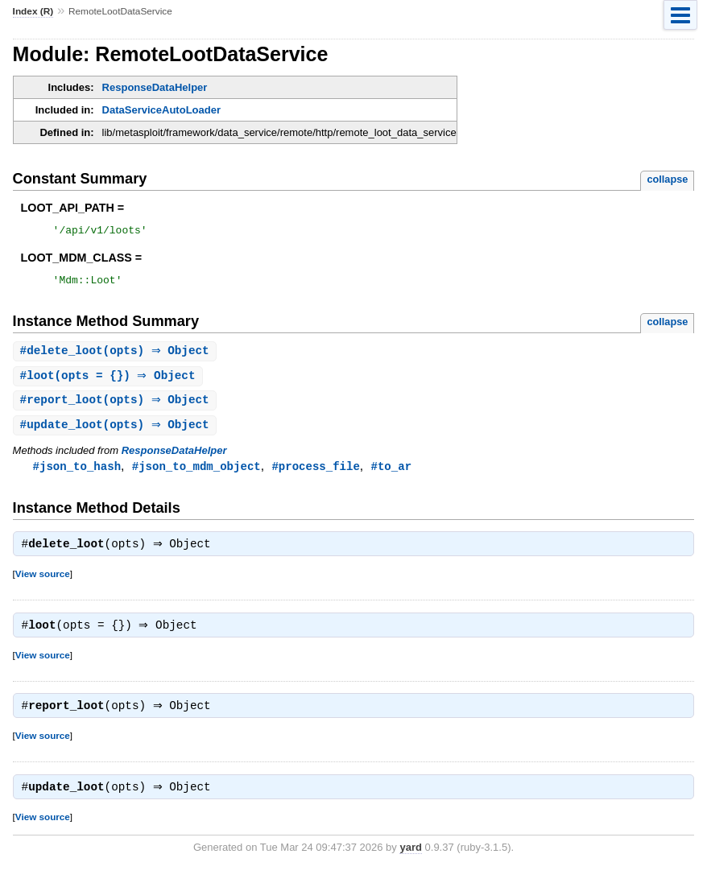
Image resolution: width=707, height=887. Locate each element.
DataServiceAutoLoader (161, 110)
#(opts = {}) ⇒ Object (110, 382)
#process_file (315, 474)
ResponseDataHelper (155, 87)
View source (42, 584)
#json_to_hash (77, 474)
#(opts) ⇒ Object (116, 356)
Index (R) (33, 11)
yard (410, 862)
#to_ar (390, 474)
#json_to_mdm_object (196, 474)
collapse (667, 179)
